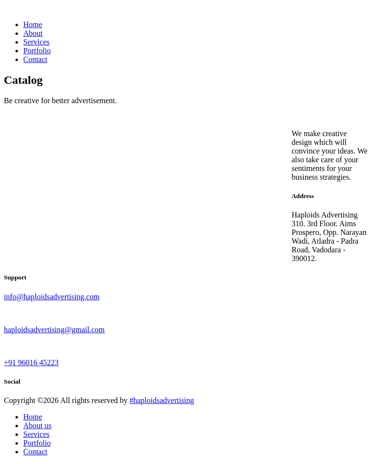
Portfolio (37, 50)
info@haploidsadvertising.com (51, 297)
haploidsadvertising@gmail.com (54, 329)
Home (32, 24)
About (33, 33)
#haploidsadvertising (161, 400)
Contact (35, 59)
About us (37, 425)
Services (36, 42)
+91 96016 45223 (31, 362)
